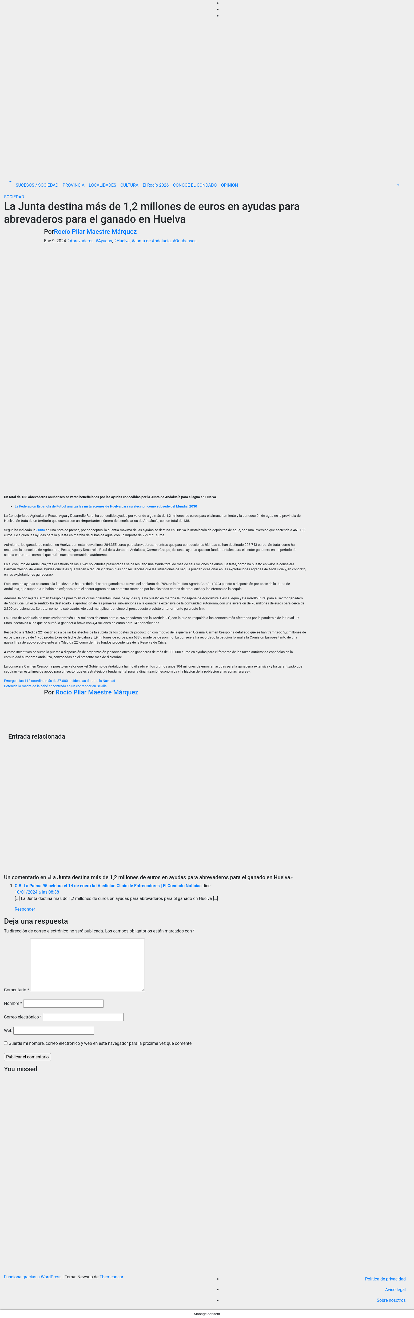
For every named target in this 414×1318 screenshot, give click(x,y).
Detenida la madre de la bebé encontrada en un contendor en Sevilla (55, 686)
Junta (40, 530)
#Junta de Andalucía (151, 240)
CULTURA (129, 185)
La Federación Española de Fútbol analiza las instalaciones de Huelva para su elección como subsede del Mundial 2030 (106, 506)
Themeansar (111, 1276)
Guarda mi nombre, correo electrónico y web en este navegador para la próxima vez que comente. (101, 1043)
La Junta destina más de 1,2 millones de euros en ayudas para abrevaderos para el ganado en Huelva (152, 213)
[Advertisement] (207, 137)
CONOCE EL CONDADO (195, 185)
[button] (9, 182)
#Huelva (122, 240)
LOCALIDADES (102, 185)
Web (8, 1030)
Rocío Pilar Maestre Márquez (95, 231)
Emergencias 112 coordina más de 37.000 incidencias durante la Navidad (59, 681)
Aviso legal (395, 1289)
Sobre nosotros (391, 1300)
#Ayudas (103, 240)
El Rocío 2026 (156, 185)
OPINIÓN (229, 185)
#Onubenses (185, 240)
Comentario (16, 989)
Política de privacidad (385, 1279)
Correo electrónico (23, 1017)
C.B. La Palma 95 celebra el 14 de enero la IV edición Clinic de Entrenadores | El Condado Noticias (108, 885)
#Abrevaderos (80, 240)
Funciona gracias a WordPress (33, 1276)
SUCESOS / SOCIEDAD (37, 185)
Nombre (13, 1003)
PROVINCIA (74, 185)
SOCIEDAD (14, 196)
